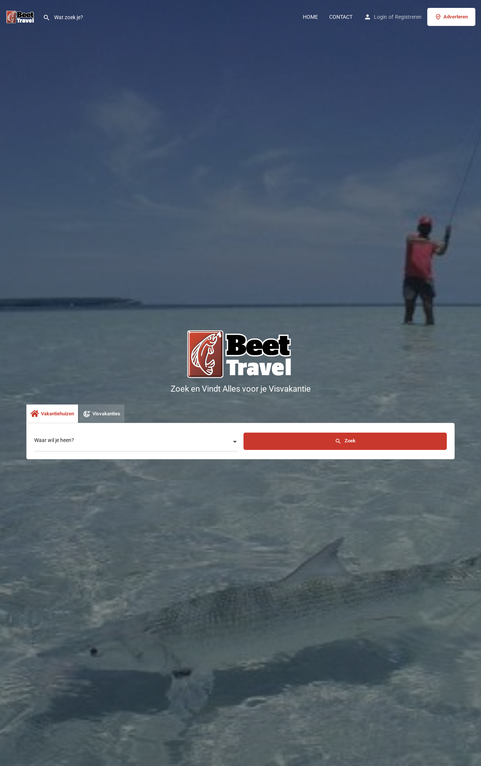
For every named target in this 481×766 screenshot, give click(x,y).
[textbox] (136, 442)
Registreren (408, 17)
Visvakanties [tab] (101, 413)
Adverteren (451, 17)
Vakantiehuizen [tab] (52, 413)
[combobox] (136, 442)
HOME (310, 17)
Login (380, 17)
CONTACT (340, 17)
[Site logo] (21, 16)
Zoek (345, 441)
